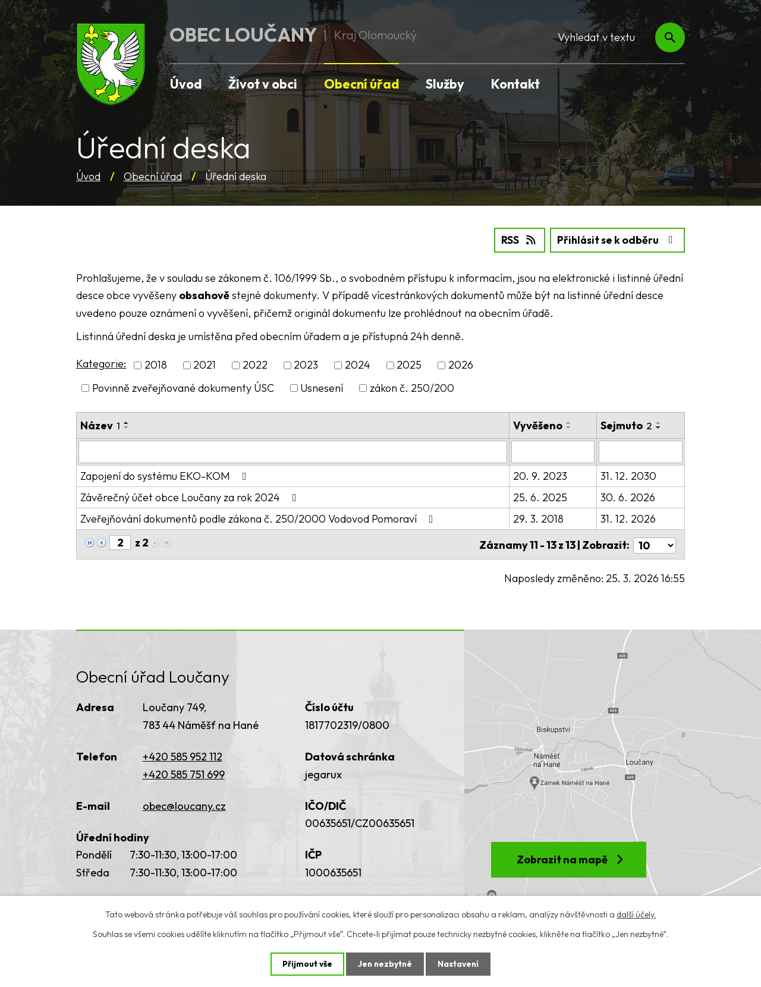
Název (100, 425)
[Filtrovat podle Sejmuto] (641, 451)
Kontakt (515, 84)
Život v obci (262, 84)
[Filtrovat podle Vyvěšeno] (553, 451)
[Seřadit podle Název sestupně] (126, 427)
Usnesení (321, 387)
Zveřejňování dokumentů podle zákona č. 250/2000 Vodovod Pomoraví (259, 518)
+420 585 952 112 (182, 754)
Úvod (88, 176)
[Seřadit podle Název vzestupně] (126, 422)
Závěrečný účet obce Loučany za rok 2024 (190, 497)
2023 (306, 365)
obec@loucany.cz (184, 803)
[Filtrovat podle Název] (293, 451)
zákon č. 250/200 (412, 387)
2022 (255, 365)
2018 (155, 365)
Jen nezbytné (385, 963)
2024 (357, 365)
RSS (515, 240)
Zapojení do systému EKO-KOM (165, 475)
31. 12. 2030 (629, 475)
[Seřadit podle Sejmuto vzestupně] (659, 422)
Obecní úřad (153, 176)
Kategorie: (101, 363)
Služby (445, 84)
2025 (409, 365)
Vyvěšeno (538, 425)
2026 (460, 365)
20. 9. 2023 (541, 475)
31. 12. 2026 (628, 518)
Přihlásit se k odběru (616, 240)
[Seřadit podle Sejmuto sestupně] (659, 427)
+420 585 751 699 (184, 771)
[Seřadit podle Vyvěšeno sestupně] (569, 427)
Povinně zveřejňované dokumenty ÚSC (183, 387)
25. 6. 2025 (541, 497)
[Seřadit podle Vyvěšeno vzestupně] (569, 422)
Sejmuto (627, 425)
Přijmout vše (306, 963)
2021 (204, 365)
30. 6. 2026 (628, 497)
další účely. (636, 914)
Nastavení (459, 963)
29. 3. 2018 (539, 518)
